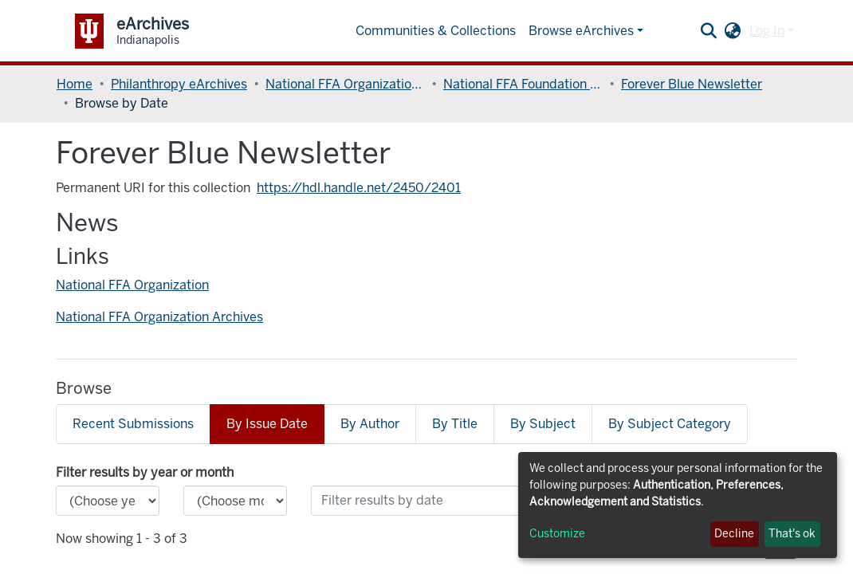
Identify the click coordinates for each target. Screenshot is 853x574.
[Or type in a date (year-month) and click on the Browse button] (449, 501)
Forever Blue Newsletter (691, 84)
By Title (455, 423)
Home (74, 84)
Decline (734, 534)
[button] (733, 31)
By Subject (543, 423)
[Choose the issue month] (235, 501)
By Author (369, 423)
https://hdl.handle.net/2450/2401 (359, 187)
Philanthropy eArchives (179, 84)
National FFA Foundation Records (523, 84)
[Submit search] (709, 31)
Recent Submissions (133, 423)
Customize (557, 534)
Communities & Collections (436, 30)
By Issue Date (267, 423)
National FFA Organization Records (345, 84)
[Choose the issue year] (107, 501)
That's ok (792, 534)
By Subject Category (669, 423)
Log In (766, 30)
